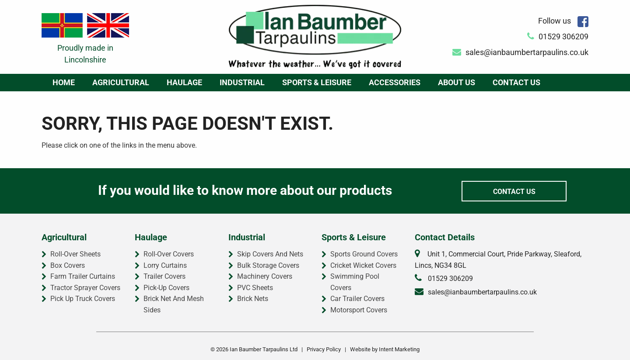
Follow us (563, 20)
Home (63, 82)
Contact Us (516, 82)
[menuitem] (64, 82)
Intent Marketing (399, 349)
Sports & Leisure (316, 82)
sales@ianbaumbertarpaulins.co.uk (520, 52)
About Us (456, 82)
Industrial (242, 82)
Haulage (184, 82)
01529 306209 (557, 36)
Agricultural (120, 82)
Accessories (394, 82)
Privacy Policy (324, 349)
